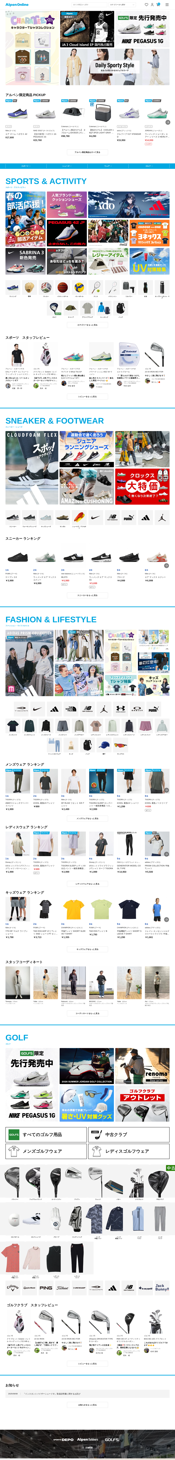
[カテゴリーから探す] (122, 4)
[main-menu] (167, 4)
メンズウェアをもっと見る (88, 818)
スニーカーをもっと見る (87, 595)
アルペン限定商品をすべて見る (87, 152)
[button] (167, 122)
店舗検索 (89, 1448)
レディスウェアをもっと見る (87, 884)
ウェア (107, 166)
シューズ (65, 166)
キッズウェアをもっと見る (88, 949)
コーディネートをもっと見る (87, 1013)
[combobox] (89, 4)
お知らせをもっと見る (87, 1405)
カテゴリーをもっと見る (87, 325)
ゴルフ (148, 166)
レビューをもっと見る (87, 397)
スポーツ (24, 166)
